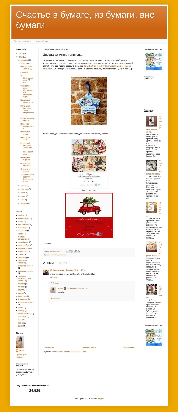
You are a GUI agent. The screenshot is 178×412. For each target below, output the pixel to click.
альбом (21, 215)
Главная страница (22, 41)
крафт (20, 234)
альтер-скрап (23, 218)
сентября (25, 189)
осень (20, 254)
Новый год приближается (26, 126)
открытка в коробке (22, 262)
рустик (21, 293)
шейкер (21, 310)
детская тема (23, 224)
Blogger (101, 399)
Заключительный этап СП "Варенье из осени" (27, 178)
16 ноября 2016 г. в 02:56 (77, 288)
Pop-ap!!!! (24, 72)
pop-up (21, 323)
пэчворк (21, 287)
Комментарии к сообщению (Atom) (71, 352)
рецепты (21, 290)
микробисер (23, 242)
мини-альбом (23, 245)
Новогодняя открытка (25, 159)
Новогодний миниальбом (26, 101)
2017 (21, 53)
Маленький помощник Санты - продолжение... (27, 110)
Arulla (60, 288)
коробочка (22, 231)
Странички (22, 299)
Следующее (49, 347)
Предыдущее (128, 347)
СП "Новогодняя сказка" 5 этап (26, 79)
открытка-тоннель (25, 271)
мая (23, 200)
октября (24, 186)
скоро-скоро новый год (25, 164)
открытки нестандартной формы (24, 278)
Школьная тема (24, 314)
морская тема (24, 248)
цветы (20, 307)
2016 (21, 57)
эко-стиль (22, 317)
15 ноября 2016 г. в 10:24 (75, 270)
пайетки (21, 284)
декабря (24, 60)
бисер (20, 221)
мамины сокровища (22, 238)
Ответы (56, 283)
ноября (24, 64)
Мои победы (42, 41)
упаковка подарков (26, 302)
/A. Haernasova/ (57, 270)
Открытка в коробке (25, 170)
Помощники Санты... (25, 138)
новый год (54, 255)
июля (23, 193)
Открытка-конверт (25, 266)
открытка (62, 255)
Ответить (54, 278)
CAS (20, 320)
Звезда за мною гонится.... (27, 119)
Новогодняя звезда (25, 133)
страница (22, 296)
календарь (22, 228)
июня (23, 196)
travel (20, 326)
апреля (24, 203)
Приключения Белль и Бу (26, 68)
